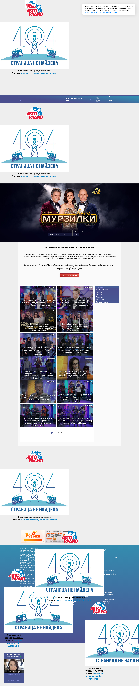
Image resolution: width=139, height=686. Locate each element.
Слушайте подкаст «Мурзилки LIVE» (37, 265)
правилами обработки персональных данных (101, 12)
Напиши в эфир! (14, 672)
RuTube (99, 294)
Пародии (99, 292)
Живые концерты (102, 290)
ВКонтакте (100, 299)
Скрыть (21, 652)
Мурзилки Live (101, 287)
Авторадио (107, 602)
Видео (72, 604)
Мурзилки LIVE (51, 287)
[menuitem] (77, 602)
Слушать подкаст (102, 302)
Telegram (99, 297)
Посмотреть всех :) (14, 680)
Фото (71, 606)
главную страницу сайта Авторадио (38, 73)
